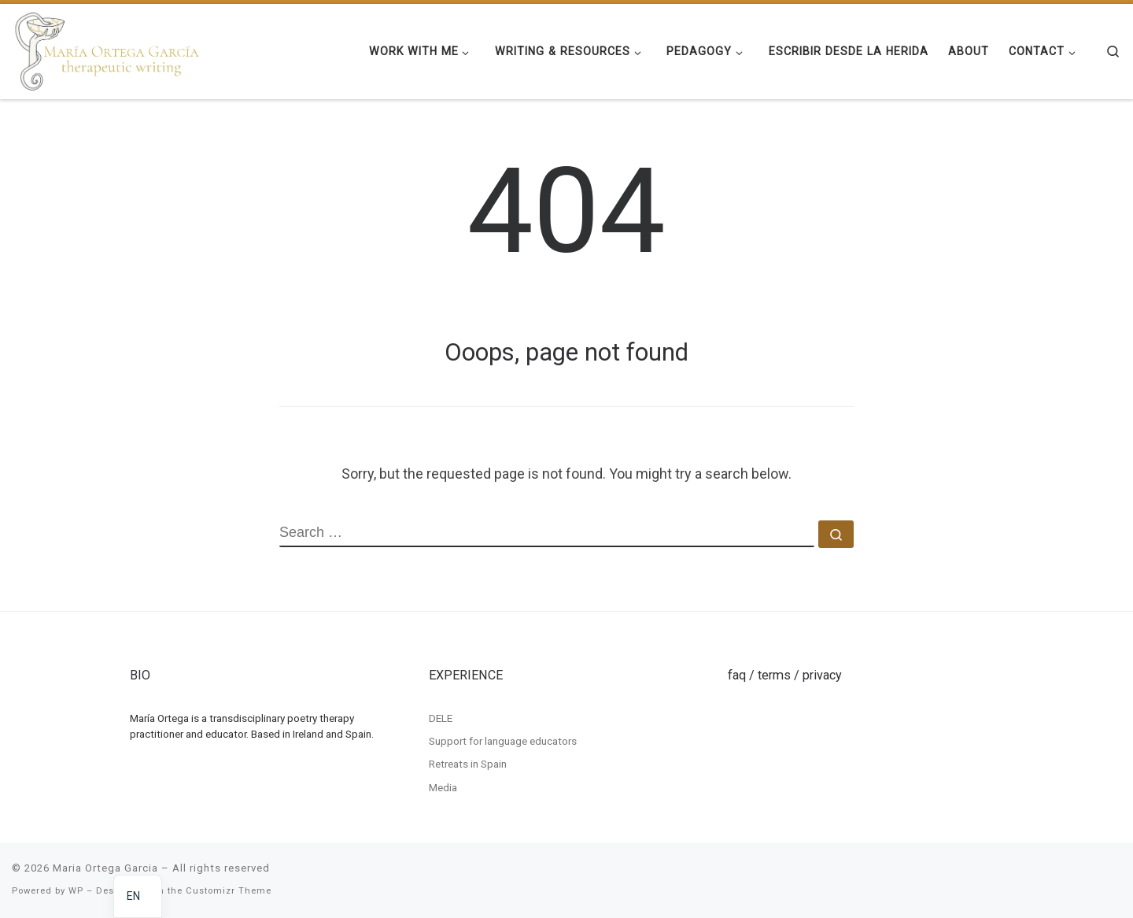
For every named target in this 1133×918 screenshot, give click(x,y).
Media (443, 787)
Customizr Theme (228, 891)
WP (75, 891)
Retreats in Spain (468, 763)
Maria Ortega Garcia (105, 868)
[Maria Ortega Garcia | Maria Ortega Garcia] (107, 49)
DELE (440, 717)
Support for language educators (503, 741)
